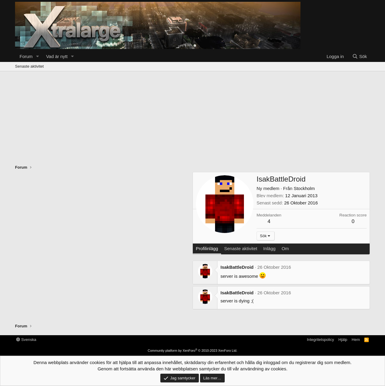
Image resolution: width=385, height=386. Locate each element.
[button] (37, 56)
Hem (356, 339)
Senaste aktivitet (29, 66)
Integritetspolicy (320, 339)
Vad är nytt (56, 56)
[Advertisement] (192, 116)
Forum (26, 56)
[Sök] (359, 56)
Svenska (26, 339)
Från (275, 188)
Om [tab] (285, 248)
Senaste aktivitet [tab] (240, 248)
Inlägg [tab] (269, 248)
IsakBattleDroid (237, 267)
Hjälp (342, 339)
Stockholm (304, 188)
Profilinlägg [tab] (207, 248)
